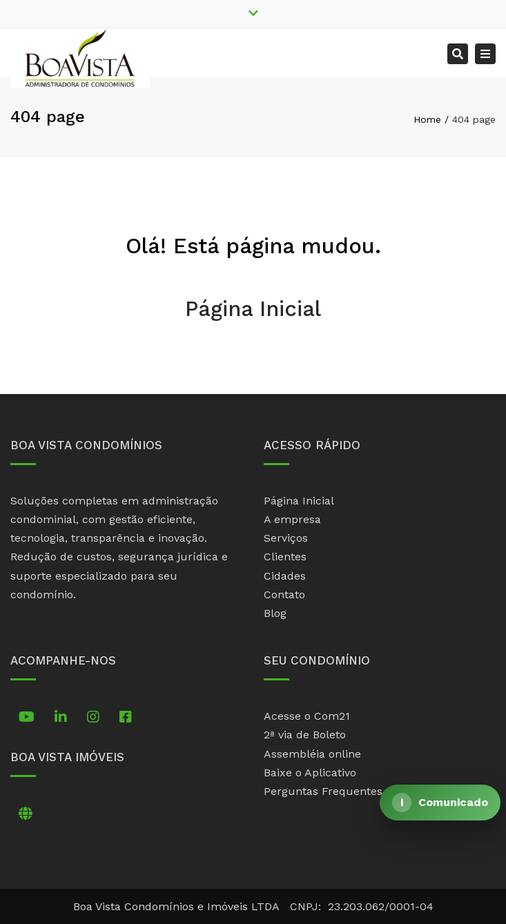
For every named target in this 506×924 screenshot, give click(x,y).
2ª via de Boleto (305, 734)
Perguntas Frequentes (323, 791)
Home (427, 119)
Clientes (285, 556)
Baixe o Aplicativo (310, 772)
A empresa (292, 519)
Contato (284, 594)
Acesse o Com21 (307, 716)
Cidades (285, 575)
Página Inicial (253, 309)
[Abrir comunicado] (440, 802)
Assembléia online (312, 753)
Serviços (286, 537)
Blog (275, 613)
